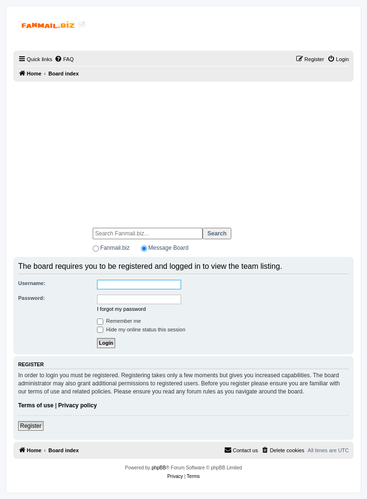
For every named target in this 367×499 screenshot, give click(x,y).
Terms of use (36, 405)
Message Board (168, 247)
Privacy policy (77, 405)
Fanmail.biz (115, 247)
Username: (31, 283)
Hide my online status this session (141, 329)
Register (31, 426)
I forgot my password (121, 309)
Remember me (119, 321)
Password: (31, 298)
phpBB (158, 467)
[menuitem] (64, 59)
